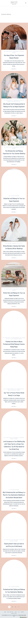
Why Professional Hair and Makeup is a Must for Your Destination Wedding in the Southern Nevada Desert (14, 494)
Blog (5, 51)
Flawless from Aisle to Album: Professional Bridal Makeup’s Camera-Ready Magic (14, 344)
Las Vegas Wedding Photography (16, 338)
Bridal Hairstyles (9, 51)
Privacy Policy (14, 613)
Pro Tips (20, 243)
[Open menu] (26, 3)
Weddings (18, 390)
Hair (17, 243)
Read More (14, 164)
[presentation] (14, 37)
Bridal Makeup (16, 51)
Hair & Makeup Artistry (16, 101)
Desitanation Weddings (15, 195)
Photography (13, 390)
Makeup (9, 390)
